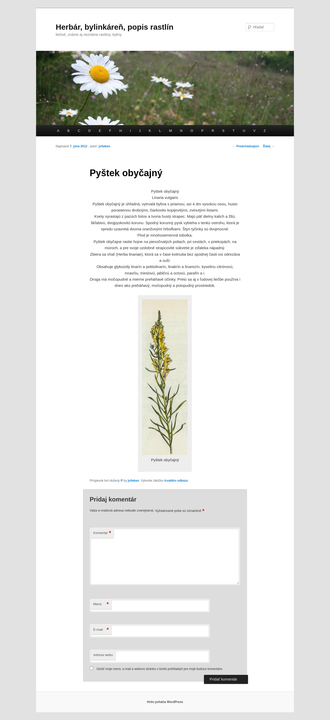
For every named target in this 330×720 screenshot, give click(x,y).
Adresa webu (103, 655)
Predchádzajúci (246, 146)
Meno (101, 604)
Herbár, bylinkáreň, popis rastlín (115, 27)
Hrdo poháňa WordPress (165, 702)
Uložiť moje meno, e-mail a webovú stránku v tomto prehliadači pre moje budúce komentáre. (159, 669)
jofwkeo (104, 146)
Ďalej (268, 146)
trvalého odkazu (176, 480)
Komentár (102, 533)
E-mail (101, 630)
